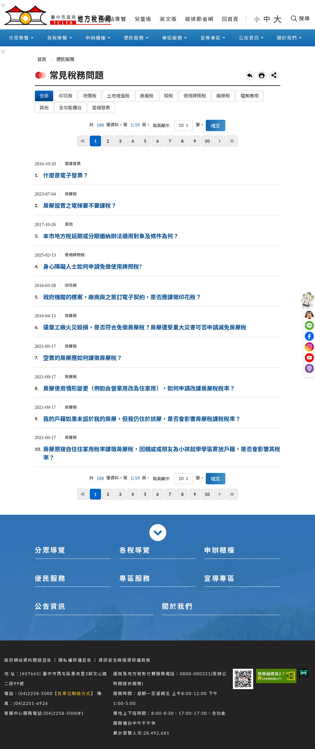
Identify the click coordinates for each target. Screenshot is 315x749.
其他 (44, 107)
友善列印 (262, 76)
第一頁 (83, 141)
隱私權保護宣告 (75, 660)
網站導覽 (115, 19)
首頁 (41, 59)
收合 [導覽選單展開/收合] (157, 532)
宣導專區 (210, 37)
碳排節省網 (199, 19)
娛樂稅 (223, 95)
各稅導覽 (57, 37)
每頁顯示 (161, 125)
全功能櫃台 (70, 107)
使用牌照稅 (194, 95)
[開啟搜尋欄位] (300, 18)
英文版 (168, 19)
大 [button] (277, 18)
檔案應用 (249, 95)
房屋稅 (147, 95)
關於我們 (287, 37)
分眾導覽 (19, 37)
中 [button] (267, 19)
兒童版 (143, 19)
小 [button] (257, 19)
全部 (44, 95)
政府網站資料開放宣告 (28, 660)
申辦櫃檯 (96, 37)
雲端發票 (101, 107)
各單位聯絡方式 (74, 693)
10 (207, 141)
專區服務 (172, 37)
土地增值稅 (118, 95)
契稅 (168, 95)
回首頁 (230, 19)
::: (3, 4)
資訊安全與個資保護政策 (125, 660)
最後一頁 (232, 141)
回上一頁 (250, 76)
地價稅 (90, 95)
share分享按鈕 (274, 75)
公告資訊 (249, 37)
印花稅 (66, 95)
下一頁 (219, 141)
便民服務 (134, 37)
